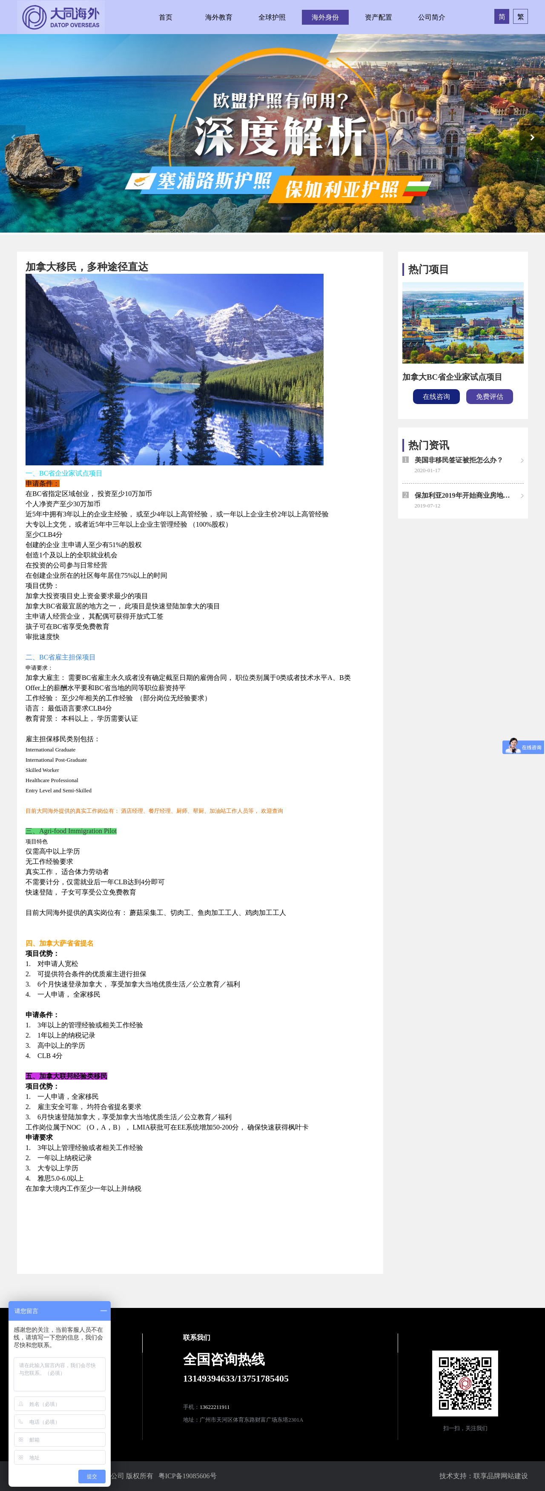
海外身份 (325, 17)
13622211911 (215, 1407)
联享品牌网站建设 (500, 1476)
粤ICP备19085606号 (187, 1476)
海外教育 (218, 17)
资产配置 (378, 17)
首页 (165, 17)
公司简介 (431, 17)
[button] (532, 138)
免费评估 (489, 396)
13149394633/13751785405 (236, 1378)
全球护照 (272, 17)
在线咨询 (436, 396)
